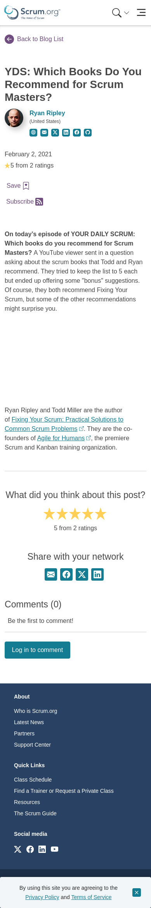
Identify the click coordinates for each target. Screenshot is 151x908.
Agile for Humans (61, 438)
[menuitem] (120, 12)
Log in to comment (37, 650)
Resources (27, 802)
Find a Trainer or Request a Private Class (64, 791)
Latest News (29, 722)
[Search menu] (120, 12)
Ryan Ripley (47, 113)
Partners (24, 733)
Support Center (32, 745)
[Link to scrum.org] (17, 849)
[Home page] (32, 12)
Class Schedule (33, 780)
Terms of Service (91, 897)
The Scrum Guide (35, 813)
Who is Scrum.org (35, 711)
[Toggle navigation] (141, 12)
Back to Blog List (34, 39)
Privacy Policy (42, 897)
